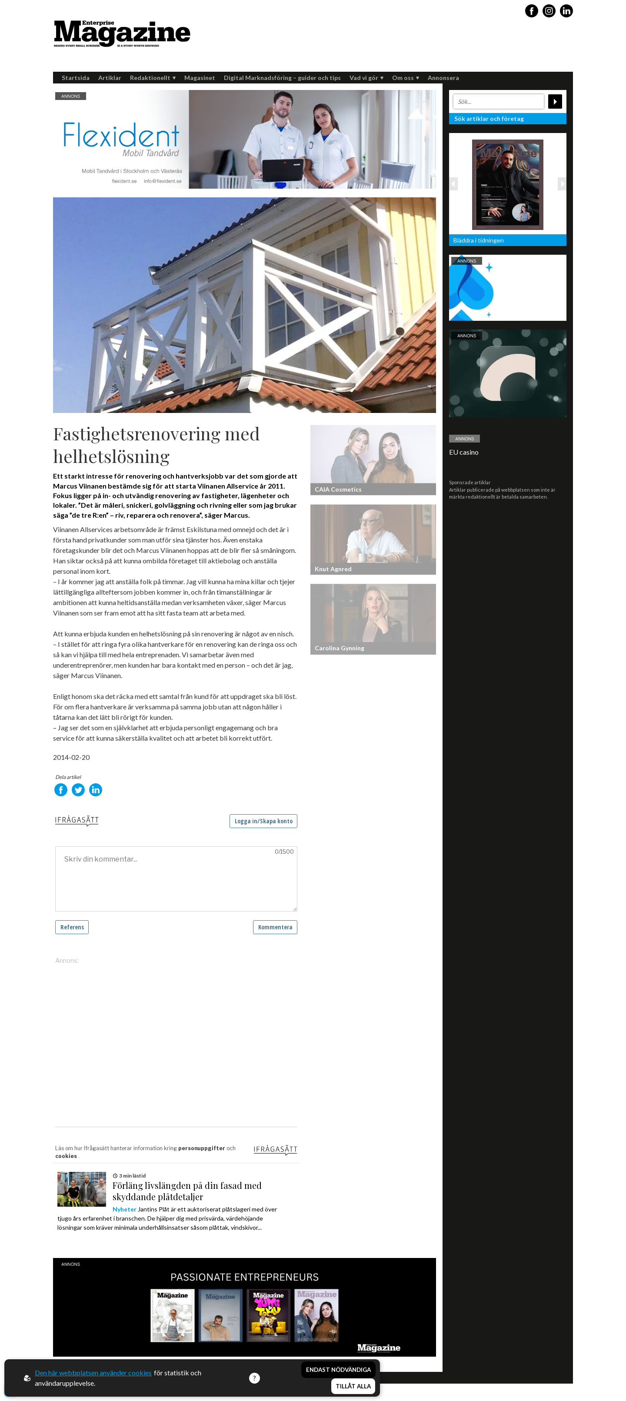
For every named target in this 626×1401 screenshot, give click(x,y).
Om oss (405, 77)
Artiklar (109, 77)
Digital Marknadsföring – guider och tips (282, 77)
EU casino (464, 452)
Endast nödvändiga (338, 1369)
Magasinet (199, 77)
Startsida (76, 77)
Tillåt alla (353, 1386)
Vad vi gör (366, 77)
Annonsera (443, 77)
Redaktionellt (153, 77)
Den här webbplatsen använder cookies (93, 1372)
